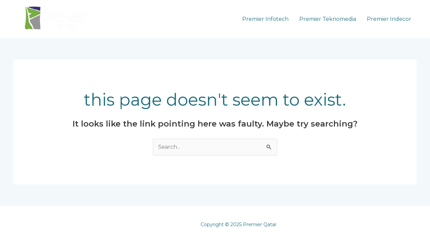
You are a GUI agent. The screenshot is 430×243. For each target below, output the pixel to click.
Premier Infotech (265, 19)
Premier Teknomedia (327, 19)
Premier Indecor (389, 19)
